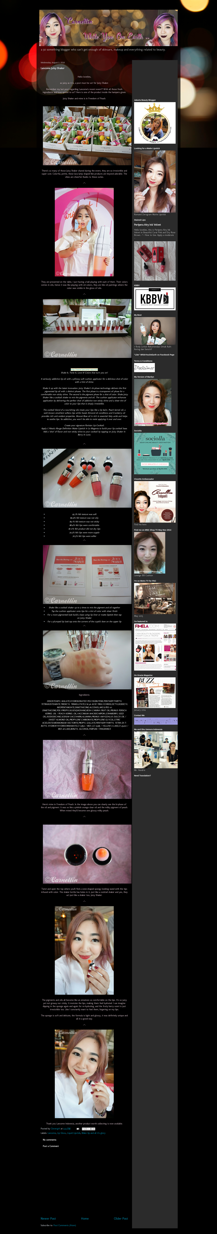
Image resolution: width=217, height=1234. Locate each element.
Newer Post (48, 1218)
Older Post (121, 1218)
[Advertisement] (142, 78)
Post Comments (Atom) (64, 1225)
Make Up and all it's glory (93, 1133)
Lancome (52, 1133)
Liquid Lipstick (73, 1133)
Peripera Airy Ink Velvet (147, 224)
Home (85, 1218)
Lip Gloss (61, 1133)
